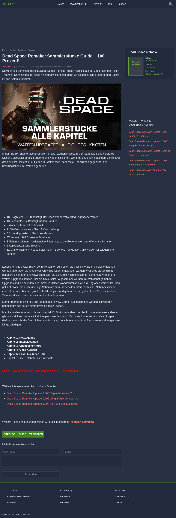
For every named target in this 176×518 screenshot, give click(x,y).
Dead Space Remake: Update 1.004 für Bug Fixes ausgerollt (42, 403)
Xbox (96, 4)
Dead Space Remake (143, 52)
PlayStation (76, 4)
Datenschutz (121, 496)
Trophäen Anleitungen (17, 496)
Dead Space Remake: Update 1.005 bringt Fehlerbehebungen (43, 398)
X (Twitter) (66, 491)
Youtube (64, 502)
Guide (22, 434)
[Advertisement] (88, 28)
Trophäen (36, 434)
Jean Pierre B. (8, 67)
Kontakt (118, 502)
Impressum (120, 491)
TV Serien (10, 502)
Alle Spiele (11, 491)
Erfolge (9, 434)
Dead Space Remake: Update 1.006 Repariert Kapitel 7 (39, 393)
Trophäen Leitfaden (81, 421)
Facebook (65, 496)
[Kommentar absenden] (30, 474)
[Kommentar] (61, 461)
